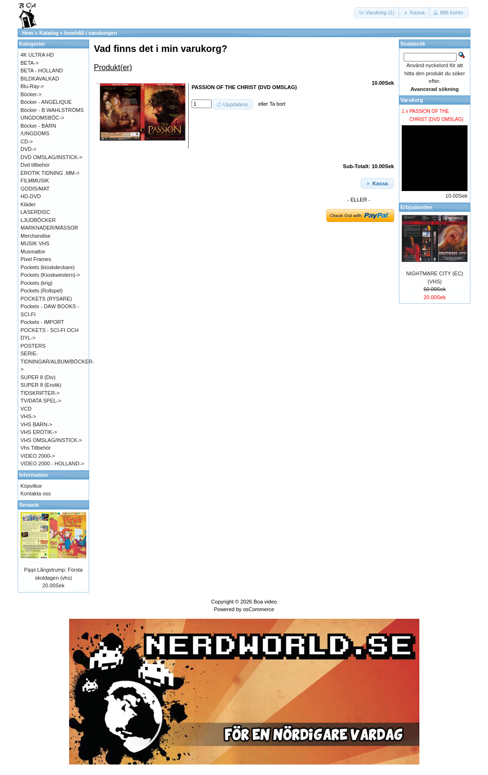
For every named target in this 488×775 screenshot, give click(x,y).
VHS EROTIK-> (38, 432)
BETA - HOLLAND (41, 70)
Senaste (29, 505)
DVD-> (28, 149)
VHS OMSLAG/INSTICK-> (51, 440)
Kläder (28, 204)
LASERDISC (35, 212)
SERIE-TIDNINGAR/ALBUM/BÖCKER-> (57, 361)
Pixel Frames (35, 259)
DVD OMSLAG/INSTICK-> (51, 157)
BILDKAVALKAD (39, 78)
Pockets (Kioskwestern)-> (50, 275)
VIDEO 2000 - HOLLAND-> (52, 463)
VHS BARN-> (36, 424)
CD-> (26, 141)
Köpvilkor (31, 486)
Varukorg (411, 100)
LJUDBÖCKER (38, 220)
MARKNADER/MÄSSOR (49, 228)
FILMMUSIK (34, 180)
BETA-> (29, 63)
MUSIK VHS (35, 243)
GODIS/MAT (35, 188)
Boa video (265, 601)
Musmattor (32, 251)
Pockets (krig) (36, 283)
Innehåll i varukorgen (90, 33)
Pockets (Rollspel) (41, 290)
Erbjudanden (416, 207)
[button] (377, 12)
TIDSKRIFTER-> (40, 393)
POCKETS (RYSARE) (46, 299)
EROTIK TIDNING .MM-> (50, 173)
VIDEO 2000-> (37, 456)
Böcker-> (30, 94)
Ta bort (277, 104)
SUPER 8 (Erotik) (40, 385)
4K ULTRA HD (37, 55)
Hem (27, 33)
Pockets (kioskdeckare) (47, 267)
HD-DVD (30, 196)
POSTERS (33, 346)
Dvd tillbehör (35, 165)
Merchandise (35, 236)
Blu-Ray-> (32, 86)
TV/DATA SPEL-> (40, 400)
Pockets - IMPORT (42, 322)
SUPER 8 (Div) (37, 377)
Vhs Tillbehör (35, 448)
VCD (25, 409)
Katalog (48, 33)
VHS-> (28, 416)
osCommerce (258, 609)
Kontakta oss (35, 493)
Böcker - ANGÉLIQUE (46, 102)
